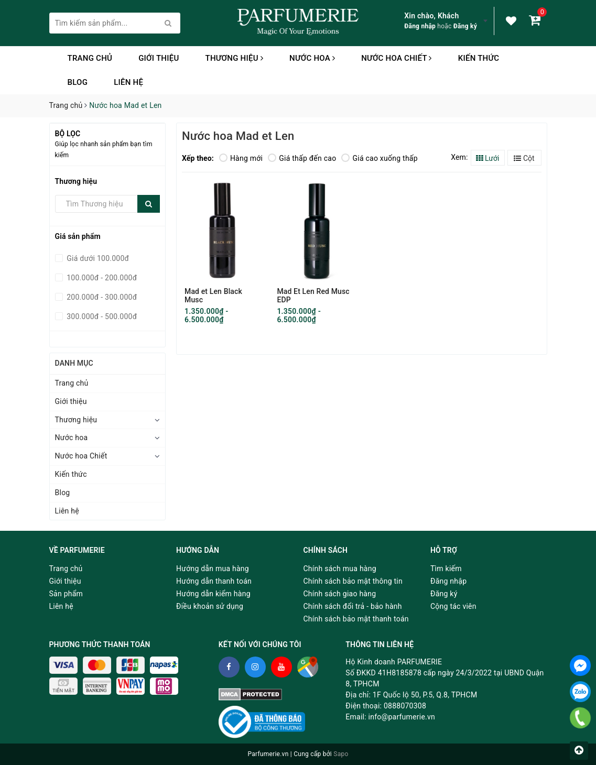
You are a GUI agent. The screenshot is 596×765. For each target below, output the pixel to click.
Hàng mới (241, 158)
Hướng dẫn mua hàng (212, 568)
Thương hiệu (234, 58)
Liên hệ (128, 82)
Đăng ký (465, 26)
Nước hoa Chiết (396, 58)
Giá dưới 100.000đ (97, 258)
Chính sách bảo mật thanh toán (356, 619)
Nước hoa (312, 58)
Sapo (340, 754)
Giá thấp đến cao (302, 158)
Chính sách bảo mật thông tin (353, 581)
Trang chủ (90, 58)
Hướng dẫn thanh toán (214, 581)
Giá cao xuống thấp (379, 158)
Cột (524, 158)
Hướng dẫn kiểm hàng (213, 593)
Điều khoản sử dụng (209, 606)
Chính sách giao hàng (340, 593)
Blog (78, 82)
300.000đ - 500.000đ (101, 316)
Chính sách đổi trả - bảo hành (353, 606)
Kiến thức (479, 58)
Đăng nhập (420, 26)
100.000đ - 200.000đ (101, 278)
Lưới (488, 158)
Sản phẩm (66, 593)
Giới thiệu (158, 58)
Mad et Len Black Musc (213, 295)
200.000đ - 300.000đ (101, 297)
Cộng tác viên (453, 606)
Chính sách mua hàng (340, 568)
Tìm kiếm (446, 568)
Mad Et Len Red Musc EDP (313, 295)
